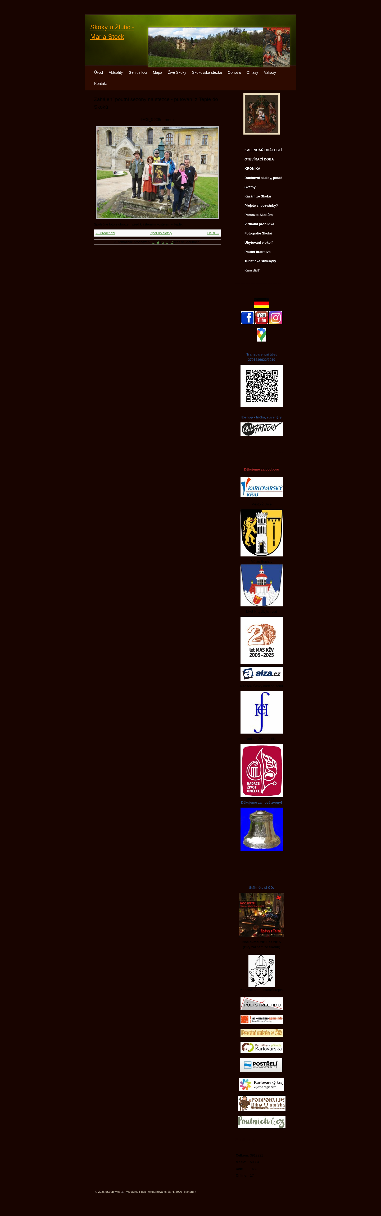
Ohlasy (252, 72)
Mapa (157, 72)
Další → (213, 233)
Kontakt (100, 83)
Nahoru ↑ (190, 1191)
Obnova (234, 72)
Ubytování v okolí (258, 243)
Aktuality (116, 72)
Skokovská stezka (207, 72)
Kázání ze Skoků (257, 196)
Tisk (143, 1191)
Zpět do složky (161, 233)
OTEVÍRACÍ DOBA (259, 159)
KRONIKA (252, 169)
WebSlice (132, 1191)
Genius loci (138, 72)
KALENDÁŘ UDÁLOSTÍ (263, 150)
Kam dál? (252, 270)
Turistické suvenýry (260, 261)
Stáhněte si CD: (261, 888)
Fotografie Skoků (258, 233)
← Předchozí (105, 233)
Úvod (98, 72)
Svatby (250, 187)
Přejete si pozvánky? (261, 206)
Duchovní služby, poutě (263, 178)
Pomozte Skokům (258, 215)
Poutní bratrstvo (257, 252)
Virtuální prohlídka (259, 224)
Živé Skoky (177, 72)
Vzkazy (270, 72)
